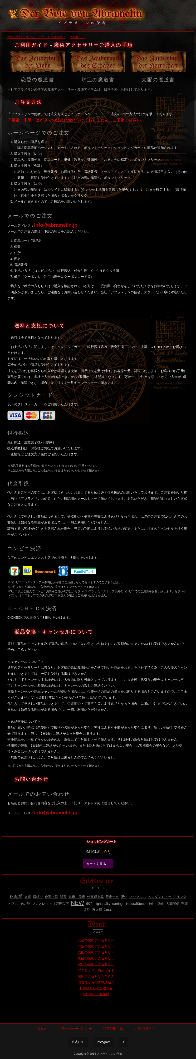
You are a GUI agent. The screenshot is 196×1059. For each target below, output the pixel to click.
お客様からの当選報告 (96, 988)
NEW (77, 903)
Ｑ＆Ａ (42, 1028)
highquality (102, 904)
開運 (63, 897)
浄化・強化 (155, 904)
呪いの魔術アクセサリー (96, 964)
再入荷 (97, 910)
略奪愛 (16, 896)
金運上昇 (51, 897)
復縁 (27, 897)
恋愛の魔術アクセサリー (96, 940)
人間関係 (172, 904)
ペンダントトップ (161, 897)
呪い (124, 897)
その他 (25, 904)
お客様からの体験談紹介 (96, 982)
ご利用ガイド (145, 1028)
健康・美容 (77, 897)
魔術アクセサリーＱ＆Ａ (96, 976)
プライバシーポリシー (75, 1028)
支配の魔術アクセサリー (96, 952)
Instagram (103, 1042)
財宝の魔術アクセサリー (96, 946)
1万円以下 (61, 904)
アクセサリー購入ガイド (96, 970)
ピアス (13, 904)
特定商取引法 (113, 1028)
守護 (184, 904)
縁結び (38, 897)
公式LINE (78, 1042)
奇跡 (89, 904)
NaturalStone (136, 904)
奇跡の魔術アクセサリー (96, 958)
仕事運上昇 (95, 897)
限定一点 (112, 897)
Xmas (108, 910)
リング (181, 897)
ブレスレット (42, 904)
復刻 (86, 910)
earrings (118, 904)
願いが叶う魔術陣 (96, 994)
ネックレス (137, 897)
